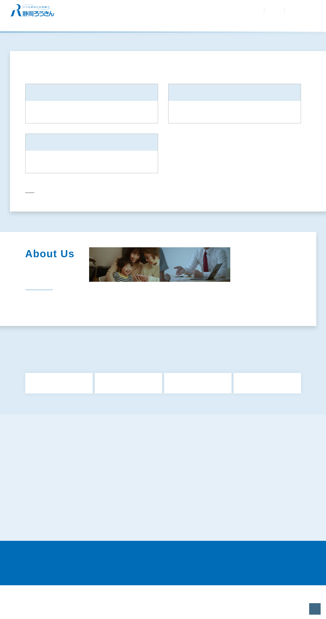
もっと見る (164, 436)
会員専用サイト (209, 12)
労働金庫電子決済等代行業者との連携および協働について (166, 555)
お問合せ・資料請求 (210, 7)
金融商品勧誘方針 (45, 497)
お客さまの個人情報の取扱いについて (157, 526)
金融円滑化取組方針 (238, 497)
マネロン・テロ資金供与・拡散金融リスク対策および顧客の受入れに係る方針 (261, 516)
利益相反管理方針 (141, 497)
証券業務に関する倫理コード (54, 552)
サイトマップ (42, 489)
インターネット (298, 10)
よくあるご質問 (161, 7)
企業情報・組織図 (165, 327)
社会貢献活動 (208, 327)
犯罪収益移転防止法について (150, 514)
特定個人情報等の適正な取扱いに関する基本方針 (70, 526)
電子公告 (157, 338)
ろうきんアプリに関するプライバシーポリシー (68, 514)
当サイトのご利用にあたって (245, 552)
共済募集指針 (137, 489)
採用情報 (183, 12)
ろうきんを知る (162, 12)
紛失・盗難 (184, 7)
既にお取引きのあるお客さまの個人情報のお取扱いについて (261, 529)
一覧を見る (35, 317)
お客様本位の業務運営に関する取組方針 (159, 505)
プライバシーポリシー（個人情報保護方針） (256, 505)
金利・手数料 (137, 7)
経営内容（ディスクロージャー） (263, 327)
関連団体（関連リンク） (113, 338)
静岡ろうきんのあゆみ (113, 327)
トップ (29, 223)
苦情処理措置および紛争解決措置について (65, 539)
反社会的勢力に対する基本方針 (56, 505)
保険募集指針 (232, 489)
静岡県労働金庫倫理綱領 (241, 539)
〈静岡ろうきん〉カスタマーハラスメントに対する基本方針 (164, 542)
